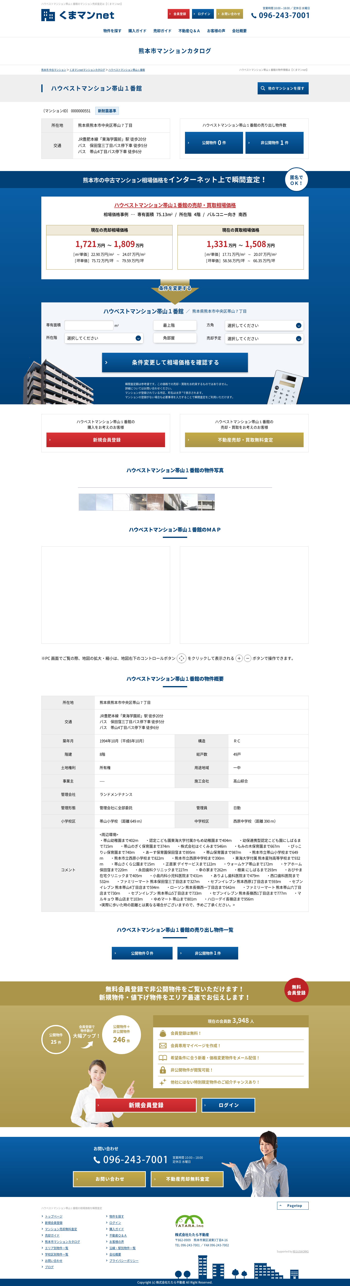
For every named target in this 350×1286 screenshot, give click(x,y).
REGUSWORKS (301, 1251)
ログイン (115, 1222)
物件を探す (116, 1216)
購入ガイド (116, 1229)
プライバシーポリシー (124, 1260)
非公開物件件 (275, 143)
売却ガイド (52, 1235)
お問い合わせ (53, 1260)
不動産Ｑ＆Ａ (118, 1235)
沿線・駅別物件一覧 (122, 1248)
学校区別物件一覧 (56, 1254)
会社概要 (115, 1254)
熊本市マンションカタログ (62, 1241)
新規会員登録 (53, 1222)
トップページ (53, 1216)
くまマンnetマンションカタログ (87, 70)
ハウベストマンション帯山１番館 (126, 70)
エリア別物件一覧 (56, 1248)
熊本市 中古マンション (53, 70)
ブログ (49, 1267)
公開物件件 (214, 143)
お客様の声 (116, 1241)
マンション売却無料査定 (61, 1229)
